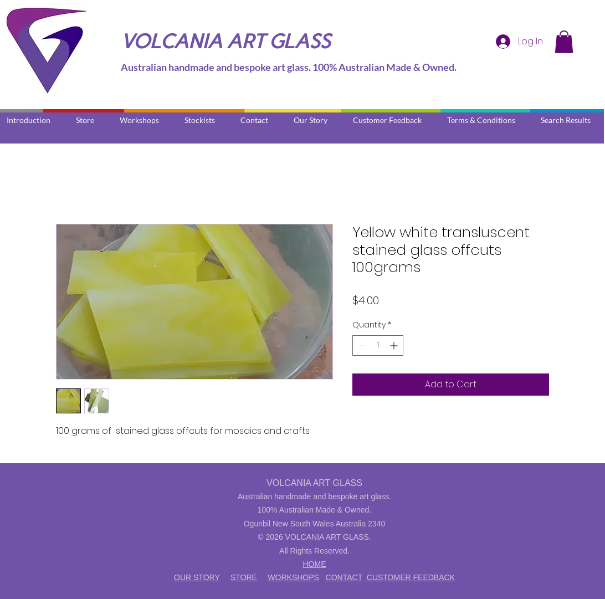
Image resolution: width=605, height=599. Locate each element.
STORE (243, 577)
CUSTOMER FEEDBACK (410, 577)
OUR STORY (196, 577)
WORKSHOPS (293, 577)
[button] (564, 41)
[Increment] (395, 345)
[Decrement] (361, 345)
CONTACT (344, 577)
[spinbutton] (378, 345)
